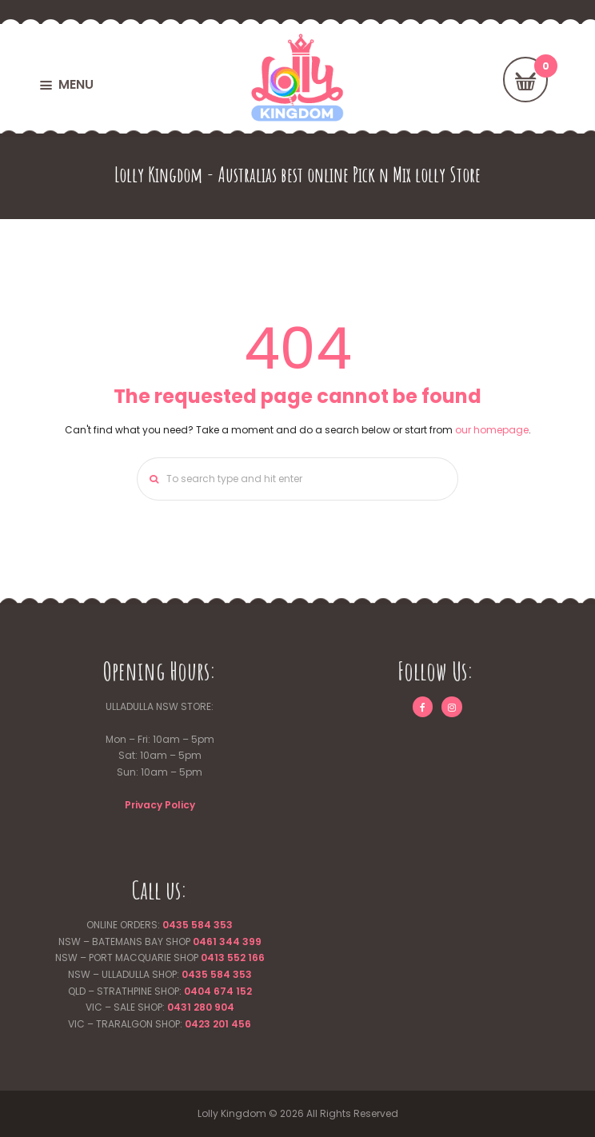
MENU (76, 84)
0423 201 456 (218, 1024)
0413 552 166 (233, 957)
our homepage (492, 430)
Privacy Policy (160, 805)
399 (251, 941)
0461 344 (216, 941)
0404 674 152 (218, 991)
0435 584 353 (197, 925)
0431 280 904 (200, 1007)
